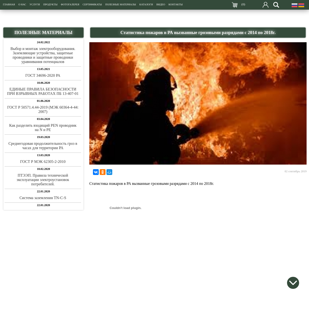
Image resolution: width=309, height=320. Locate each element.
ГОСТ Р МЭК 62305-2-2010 (42, 162)
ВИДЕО (160, 4)
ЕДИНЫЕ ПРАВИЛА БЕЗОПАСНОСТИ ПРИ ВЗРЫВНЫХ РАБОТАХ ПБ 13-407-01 (43, 91)
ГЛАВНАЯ (9, 4)
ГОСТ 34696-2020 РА (42, 75)
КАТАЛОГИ (146, 4)
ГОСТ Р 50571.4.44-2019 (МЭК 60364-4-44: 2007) (42, 109)
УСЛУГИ (34, 4)
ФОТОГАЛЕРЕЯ (70, 4)
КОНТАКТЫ (176, 4)
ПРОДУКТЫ (50, 4)
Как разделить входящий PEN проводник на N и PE (43, 127)
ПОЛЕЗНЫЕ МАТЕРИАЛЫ (120, 4)
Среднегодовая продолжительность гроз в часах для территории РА (42, 145)
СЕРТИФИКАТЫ (92, 4)
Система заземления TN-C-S (43, 198)
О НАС (22, 4)
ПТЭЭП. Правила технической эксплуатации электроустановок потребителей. (43, 179)
